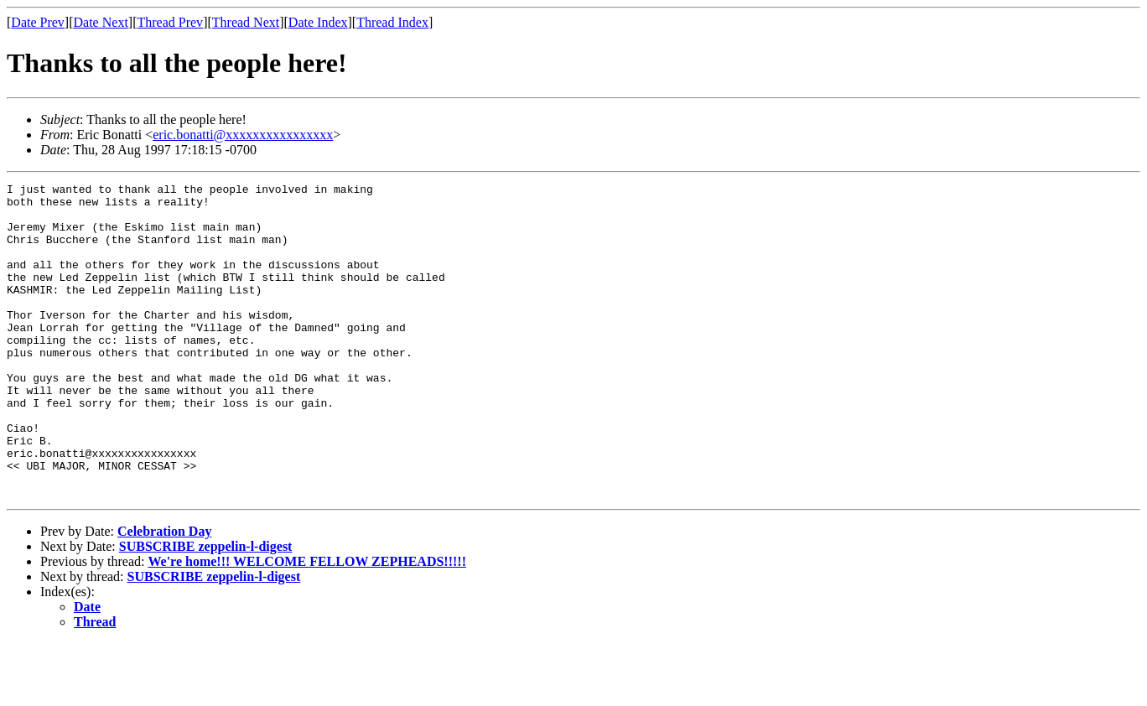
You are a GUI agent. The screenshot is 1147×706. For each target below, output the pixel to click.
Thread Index (392, 22)
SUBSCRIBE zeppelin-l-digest (206, 609)
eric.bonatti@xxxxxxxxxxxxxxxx (243, 134)
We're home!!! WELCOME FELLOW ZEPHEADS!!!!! (307, 624)
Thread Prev (170, 22)
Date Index (318, 22)
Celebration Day (164, 594)
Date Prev (38, 22)
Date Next (101, 22)
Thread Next (245, 22)
